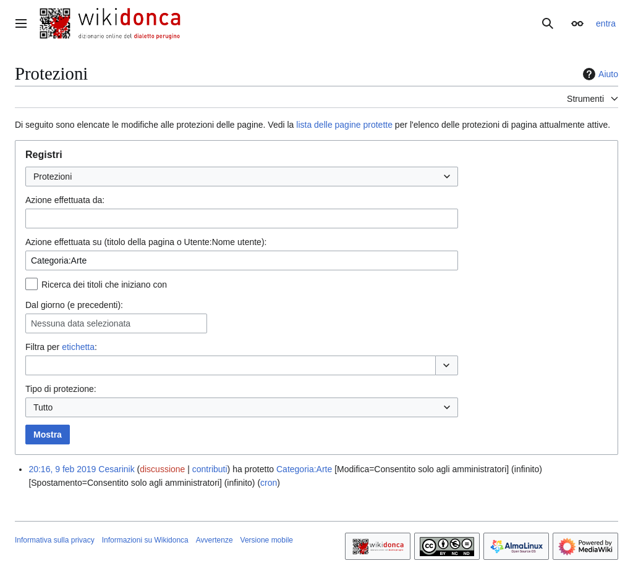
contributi (209, 469)
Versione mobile (266, 540)
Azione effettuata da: (64, 200)
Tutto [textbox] (43, 407)
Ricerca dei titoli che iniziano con (104, 284)
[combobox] (241, 176)
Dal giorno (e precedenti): (74, 305)
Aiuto (599, 74)
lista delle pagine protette (344, 125)
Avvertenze (214, 540)
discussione (162, 469)
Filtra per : (61, 347)
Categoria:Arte (304, 469)
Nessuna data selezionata (80, 323)
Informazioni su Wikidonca (145, 540)
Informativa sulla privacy (55, 540)
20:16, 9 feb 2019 (62, 469)
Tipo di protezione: (60, 389)
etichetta (78, 347)
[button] (446, 365)
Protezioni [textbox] (52, 176)
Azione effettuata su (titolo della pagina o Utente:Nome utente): (145, 242)
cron (268, 483)
